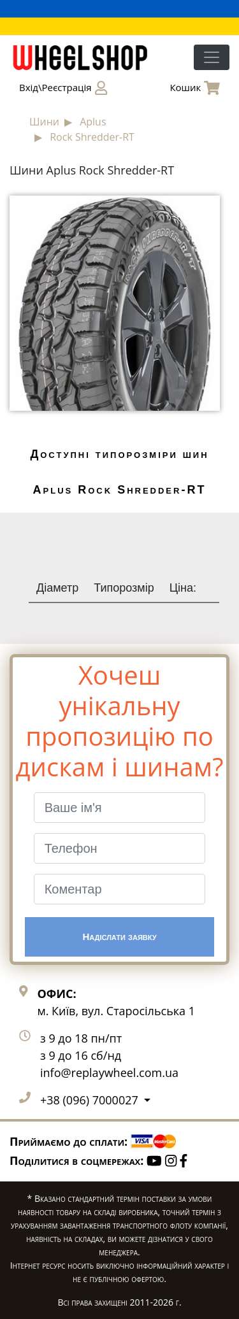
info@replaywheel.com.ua (109, 1072)
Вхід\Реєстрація (63, 88)
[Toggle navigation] (211, 57)
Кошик (195, 88)
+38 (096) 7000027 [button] (90, 1100)
